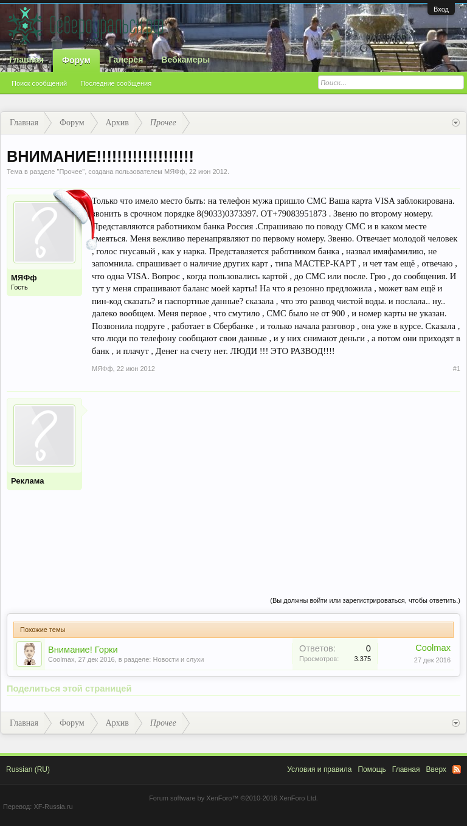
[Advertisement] (276, 483)
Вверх (436, 769)
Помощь (372, 769)
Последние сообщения (115, 83)
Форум (76, 60)
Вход (441, 9)
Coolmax (61, 659)
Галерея (126, 59)
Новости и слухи (178, 659)
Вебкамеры (185, 59)
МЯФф (174, 171)
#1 (456, 368)
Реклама (27, 480)
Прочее (70, 171)
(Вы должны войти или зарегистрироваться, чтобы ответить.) (365, 600)
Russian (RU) (28, 769)
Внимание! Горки (83, 649)
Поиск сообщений (39, 83)
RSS (456, 769)
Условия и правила (319, 769)
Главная (26, 59)
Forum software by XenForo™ (233, 798)
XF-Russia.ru (52, 806)
